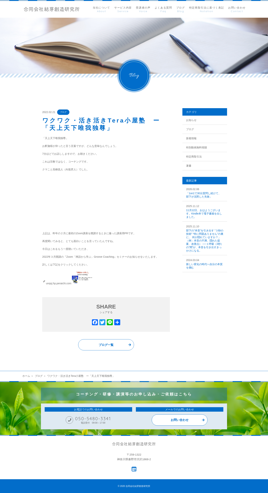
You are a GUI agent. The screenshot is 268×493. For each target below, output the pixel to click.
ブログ (63, 112)
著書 (188, 165)
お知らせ (191, 120)
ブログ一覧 (106, 344)
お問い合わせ (180, 420)
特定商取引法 (194, 156)
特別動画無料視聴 (196, 147)
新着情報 (191, 138)
